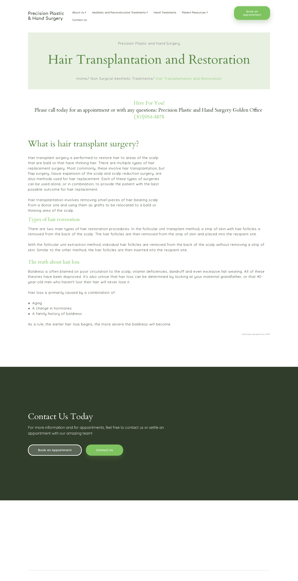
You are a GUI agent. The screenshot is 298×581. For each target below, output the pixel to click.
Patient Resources (193, 12)
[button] (252, 13)
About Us (78, 12)
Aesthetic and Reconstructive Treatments (119, 12)
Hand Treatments (165, 12)
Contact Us (79, 20)
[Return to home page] (46, 16)
